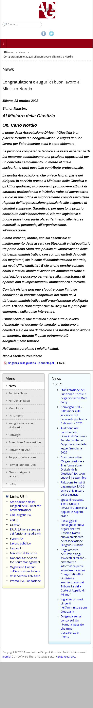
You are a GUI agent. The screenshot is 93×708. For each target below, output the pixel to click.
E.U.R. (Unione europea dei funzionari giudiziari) (25, 531)
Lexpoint (15, 548)
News (22, 52)
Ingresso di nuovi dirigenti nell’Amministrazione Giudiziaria (74, 605)
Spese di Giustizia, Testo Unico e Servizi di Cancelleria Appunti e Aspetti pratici (74, 508)
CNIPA (14, 520)
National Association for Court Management (25, 560)
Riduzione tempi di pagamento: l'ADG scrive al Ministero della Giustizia (73, 488)
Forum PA (16, 538)
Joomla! (6, 656)
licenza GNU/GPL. (65, 656)
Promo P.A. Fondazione (25, 581)
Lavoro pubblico (20, 543)
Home (10, 52)
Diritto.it (15, 524)
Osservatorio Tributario (25, 576)
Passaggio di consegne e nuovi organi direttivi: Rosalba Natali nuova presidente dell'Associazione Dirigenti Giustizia (72, 533)
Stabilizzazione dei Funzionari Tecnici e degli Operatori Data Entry (74, 396)
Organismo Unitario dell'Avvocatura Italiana (25, 569)
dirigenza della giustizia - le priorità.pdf (30, 363)
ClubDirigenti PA (20, 515)
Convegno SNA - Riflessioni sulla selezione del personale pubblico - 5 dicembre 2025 (74, 415)
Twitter (51, 33)
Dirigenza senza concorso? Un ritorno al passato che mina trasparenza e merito (72, 626)
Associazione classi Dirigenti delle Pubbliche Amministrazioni (25, 506)
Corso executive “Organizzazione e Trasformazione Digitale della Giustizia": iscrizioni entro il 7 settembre (74, 467)
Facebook (43, 33)
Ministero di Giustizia (23, 553)
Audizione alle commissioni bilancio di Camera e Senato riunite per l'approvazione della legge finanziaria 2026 (74, 440)
